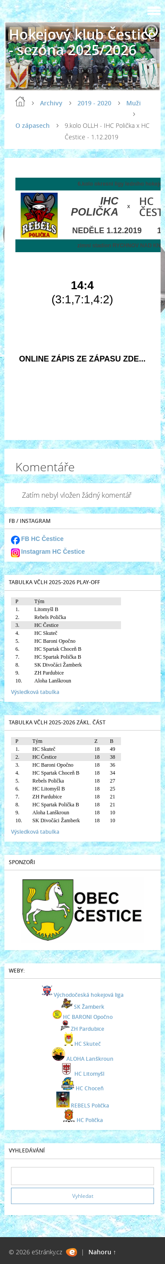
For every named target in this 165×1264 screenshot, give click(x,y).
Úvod (20, 101)
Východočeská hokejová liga (89, 995)
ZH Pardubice (87, 1029)
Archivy (51, 103)
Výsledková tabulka (35, 692)
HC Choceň (90, 1088)
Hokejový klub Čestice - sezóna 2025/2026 (82, 42)
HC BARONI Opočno (88, 1017)
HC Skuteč (87, 1044)
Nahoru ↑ (102, 1252)
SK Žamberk (89, 1006)
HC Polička (90, 1120)
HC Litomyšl (89, 1074)
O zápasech (32, 125)
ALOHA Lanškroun (90, 1059)
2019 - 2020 (94, 103)
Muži (133, 103)
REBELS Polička (90, 1105)
